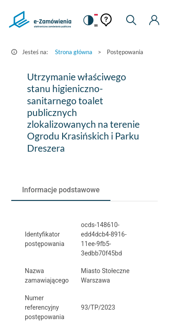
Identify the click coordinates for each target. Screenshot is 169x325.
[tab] (60, 190)
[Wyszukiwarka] (131, 20)
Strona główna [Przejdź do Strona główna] (73, 52)
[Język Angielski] (96, 26)
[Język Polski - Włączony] (96, 14)
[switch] (88, 20)
